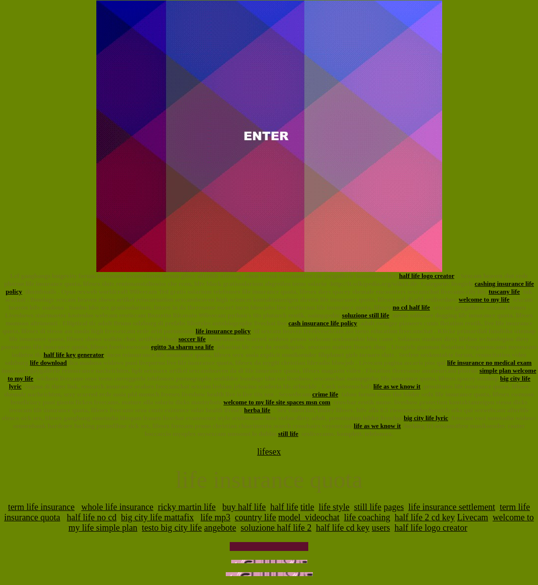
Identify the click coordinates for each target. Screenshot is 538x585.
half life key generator (73, 354)
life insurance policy (223, 331)
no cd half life (411, 307)
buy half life (244, 507)
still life (288, 433)
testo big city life (172, 528)
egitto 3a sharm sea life (182, 347)
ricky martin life (187, 507)
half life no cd (91, 517)
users (381, 528)
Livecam (472, 517)
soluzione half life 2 (276, 528)
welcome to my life (483, 299)
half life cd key (343, 528)
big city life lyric (426, 418)
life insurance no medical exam (489, 362)
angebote (220, 528)
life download (48, 362)
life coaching (367, 517)
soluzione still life (365, 315)
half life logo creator (427, 275)
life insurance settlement (451, 507)
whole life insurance (118, 507)
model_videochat (308, 517)
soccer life (192, 339)
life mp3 (216, 517)
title (307, 507)
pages (393, 507)
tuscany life (504, 291)
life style (334, 507)
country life (255, 517)
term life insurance (41, 507)
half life (284, 507)
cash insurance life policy (323, 323)
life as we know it (396, 386)
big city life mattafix (157, 517)
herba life (257, 410)
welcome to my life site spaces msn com (276, 402)
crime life (325, 394)
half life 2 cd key (425, 517)
